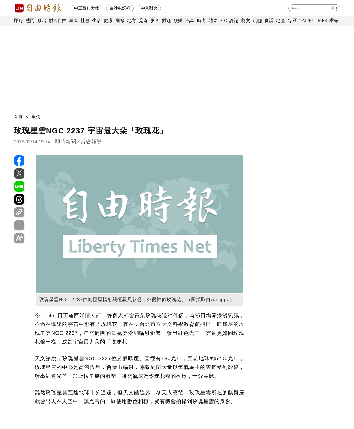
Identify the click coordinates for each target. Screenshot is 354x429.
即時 (18, 20)
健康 (108, 20)
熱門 (30, 20)
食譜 (268, 20)
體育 (213, 20)
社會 (85, 20)
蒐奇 (143, 20)
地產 (280, 20)
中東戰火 (149, 8)
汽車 (189, 20)
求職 (333, 20)
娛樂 (178, 20)
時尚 (201, 20)
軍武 (73, 20)
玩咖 (257, 20)
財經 (166, 20)
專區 (292, 20)
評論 (234, 20)
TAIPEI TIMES (313, 20)
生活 (96, 20)
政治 (41, 20)
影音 (155, 20)
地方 (131, 20)
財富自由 (57, 20)
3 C (223, 20)
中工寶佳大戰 (86, 8)
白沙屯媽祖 (120, 8)
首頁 (18, 117)
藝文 (245, 20)
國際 (120, 20)
